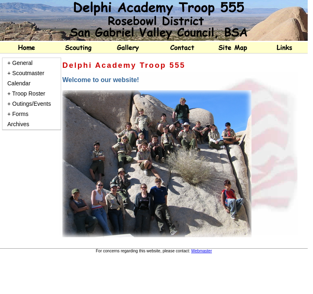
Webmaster (201, 251)
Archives (18, 124)
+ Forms (18, 114)
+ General (20, 63)
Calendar (19, 83)
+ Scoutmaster (25, 73)
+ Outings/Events (29, 103)
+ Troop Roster (26, 93)
